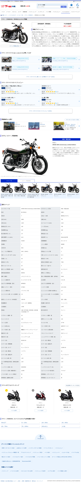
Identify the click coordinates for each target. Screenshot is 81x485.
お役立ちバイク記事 (21, 448)
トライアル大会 (75, 452)
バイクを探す (14, 410)
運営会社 (34, 481)
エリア (19, 11)
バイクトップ (5, 471)
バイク (3, 11)
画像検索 (25, 11)
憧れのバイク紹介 (6, 457)
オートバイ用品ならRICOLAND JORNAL (62, 457)
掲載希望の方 (28, 481)
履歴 (78, 7)
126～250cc (45, 422)
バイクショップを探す (40, 471)
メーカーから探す (14, 471)
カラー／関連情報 (26, 180)
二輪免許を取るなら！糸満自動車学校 (11, 461)
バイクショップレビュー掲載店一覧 (10, 452)
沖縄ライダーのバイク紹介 (8, 448)
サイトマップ (76, 1)
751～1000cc (24, 426)
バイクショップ (32, 11)
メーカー (8, 11)
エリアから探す (51, 471)
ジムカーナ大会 (65, 452)
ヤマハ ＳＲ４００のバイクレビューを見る (40, 111)
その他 (63, 426)
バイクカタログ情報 (30, 457)
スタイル (14, 11)
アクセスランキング (26, 452)
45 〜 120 (67, 26)
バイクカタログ (65, 11)
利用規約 (3, 481)
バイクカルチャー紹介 (17, 457)
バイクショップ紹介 (37, 452)
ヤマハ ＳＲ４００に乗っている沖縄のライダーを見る (40, 76)
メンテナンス (41, 11)
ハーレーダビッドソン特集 (43, 457)
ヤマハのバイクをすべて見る (72, 119)
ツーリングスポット (48, 448)
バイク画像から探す (62, 471)
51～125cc (24, 422)
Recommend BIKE (26, 461)
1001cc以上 (45, 426)
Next (79, 126)
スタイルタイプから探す (27, 471)
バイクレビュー (56, 11)
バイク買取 (48, 11)
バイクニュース (56, 452)
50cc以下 (3, 422)
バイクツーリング (75, 11)
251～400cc (65, 422)
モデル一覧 (9, 180)
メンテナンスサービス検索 (34, 448)
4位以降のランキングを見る (72, 385)
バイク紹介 (47, 452)
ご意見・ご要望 (20, 481)
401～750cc (4, 426)
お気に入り (71, 7)
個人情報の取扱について (10, 481)
